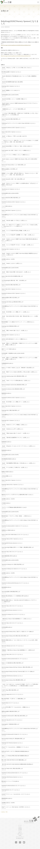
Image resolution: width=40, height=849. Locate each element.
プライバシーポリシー (20, 836)
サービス (20, 825)
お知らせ (20, 832)
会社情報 (20, 829)
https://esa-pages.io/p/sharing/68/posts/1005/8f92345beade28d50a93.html (16, 45)
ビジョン (20, 826)
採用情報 (20, 828)
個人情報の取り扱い (20, 838)
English (20, 835)
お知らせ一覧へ (4, 811)
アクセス (20, 831)
